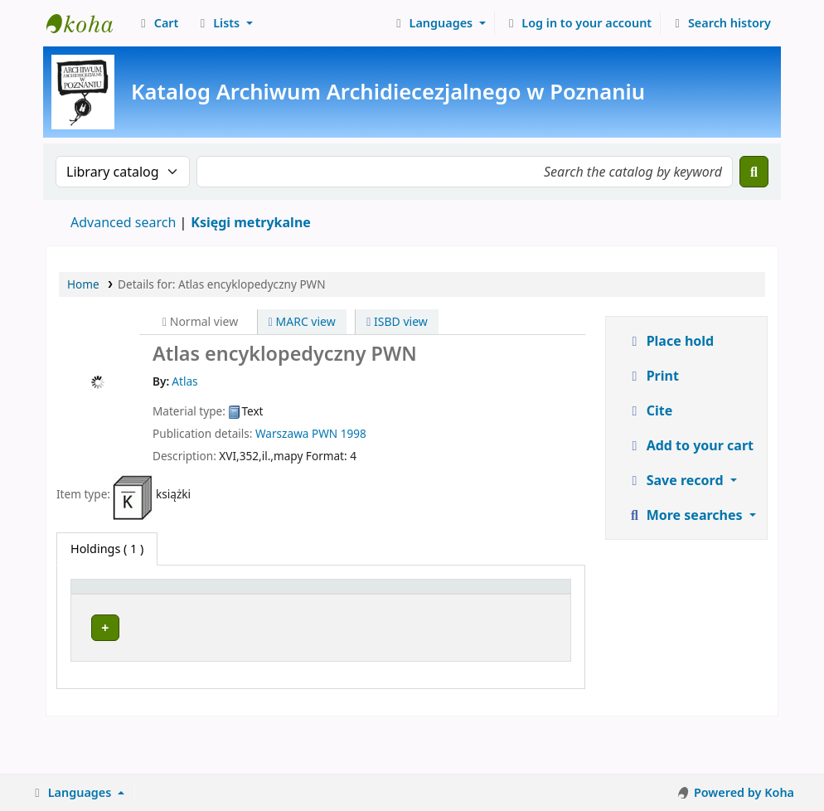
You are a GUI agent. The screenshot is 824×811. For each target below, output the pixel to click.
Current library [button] (195, 613)
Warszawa (281, 433)
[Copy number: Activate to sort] (455, 604)
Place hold (671, 341)
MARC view (302, 321)
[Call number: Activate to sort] (364, 604)
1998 (353, 433)
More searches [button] (686, 515)
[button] (157, 23)
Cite (650, 410)
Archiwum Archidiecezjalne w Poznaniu (87, 23)
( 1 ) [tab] (106, 548)
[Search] (753, 171)
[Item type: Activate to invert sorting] (107, 604)
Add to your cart (690, 445)
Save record (677, 480)
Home (83, 284)
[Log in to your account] (578, 23)
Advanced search (123, 222)
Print (653, 376)
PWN (324, 433)
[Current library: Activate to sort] (232, 604)
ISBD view (397, 321)
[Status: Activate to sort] (535, 604)
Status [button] (526, 613)
